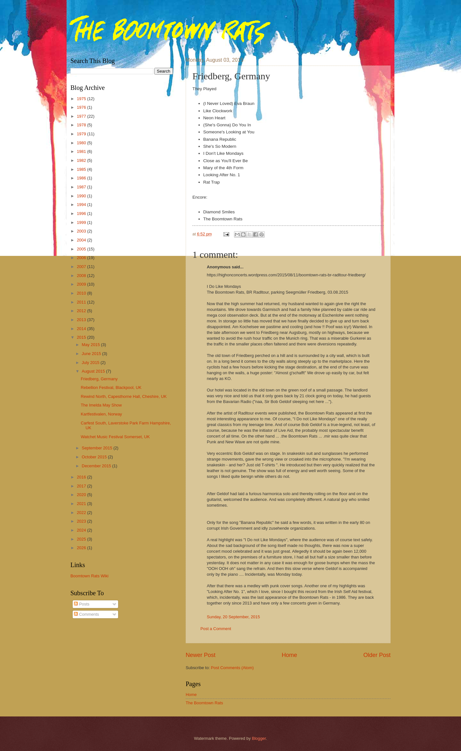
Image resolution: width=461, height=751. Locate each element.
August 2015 (94, 371)
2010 (82, 293)
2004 (82, 240)
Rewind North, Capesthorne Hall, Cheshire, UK (123, 396)
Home (289, 655)
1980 (82, 142)
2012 (82, 310)
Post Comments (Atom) (232, 667)
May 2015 (91, 344)
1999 (82, 222)
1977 (82, 116)
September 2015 (97, 448)
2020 (82, 494)
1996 (82, 213)
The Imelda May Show (101, 405)
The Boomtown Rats (204, 702)
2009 (82, 284)
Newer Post (200, 655)
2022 (82, 512)
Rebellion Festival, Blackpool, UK (111, 387)
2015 (82, 337)
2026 (82, 547)
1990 (82, 196)
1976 (82, 107)
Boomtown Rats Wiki (89, 575)
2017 (82, 486)
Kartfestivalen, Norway (101, 414)
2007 (82, 266)
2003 (82, 231)
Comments (86, 614)
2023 (82, 521)
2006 (82, 257)
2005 (82, 249)
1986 (82, 178)
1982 (82, 160)
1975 (82, 98)
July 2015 (91, 362)
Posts (81, 604)
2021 (82, 503)
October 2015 (95, 457)
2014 (82, 328)
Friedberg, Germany (99, 378)
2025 (82, 539)
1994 (82, 204)
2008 (82, 275)
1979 (82, 133)
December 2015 (97, 465)
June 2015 (92, 353)
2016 (82, 477)
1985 (82, 169)
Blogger (259, 738)
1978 (82, 125)
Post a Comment (215, 628)
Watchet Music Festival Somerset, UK (115, 436)
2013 (82, 319)
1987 (82, 187)
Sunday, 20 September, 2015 (233, 616)
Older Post (377, 655)
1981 (82, 151)
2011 (82, 302)
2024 (82, 530)
